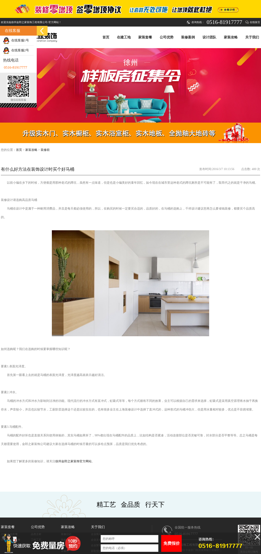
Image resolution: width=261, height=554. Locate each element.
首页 (105, 37)
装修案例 (188, 37)
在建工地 (124, 37)
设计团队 (209, 37)
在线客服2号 (16, 50)
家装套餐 (145, 37)
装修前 (45, 150)
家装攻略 (231, 37)
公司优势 (166, 37)
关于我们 (252, 37)
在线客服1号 (16, 40)
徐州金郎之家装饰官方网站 (73, 461)
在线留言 (255, 22)
